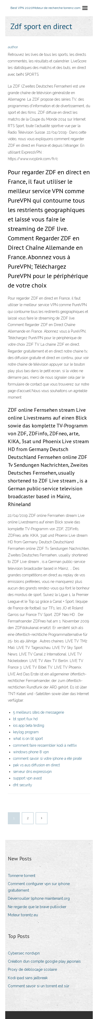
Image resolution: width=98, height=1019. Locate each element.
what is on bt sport (28, 738)
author (13, 47)
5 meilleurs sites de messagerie (38, 712)
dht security (22, 785)
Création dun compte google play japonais (44, 961)
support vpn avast (27, 778)
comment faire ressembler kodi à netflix (45, 745)
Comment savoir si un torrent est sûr (38, 986)
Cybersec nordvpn (24, 953)
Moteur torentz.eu (23, 915)
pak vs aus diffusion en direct (36, 765)
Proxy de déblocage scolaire (32, 969)
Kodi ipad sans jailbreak (28, 978)
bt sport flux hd (25, 719)
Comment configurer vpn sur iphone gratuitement (39, 887)
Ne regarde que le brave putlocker (37, 907)
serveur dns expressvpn (32, 771)
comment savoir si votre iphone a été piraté (47, 758)
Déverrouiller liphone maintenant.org (39, 898)
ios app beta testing (28, 725)
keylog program (26, 732)
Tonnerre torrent (21, 876)
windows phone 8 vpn (31, 752)
